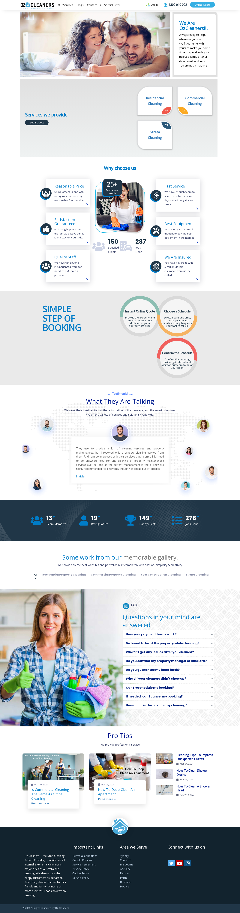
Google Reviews (82, 860)
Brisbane (125, 882)
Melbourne (126, 864)
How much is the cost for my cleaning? (156, 705)
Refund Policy (80, 878)
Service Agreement (84, 864)
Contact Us (94, 5)
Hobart (124, 886)
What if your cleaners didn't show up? (156, 678)
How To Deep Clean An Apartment (116, 791)
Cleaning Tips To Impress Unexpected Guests (194, 757)
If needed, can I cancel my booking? (154, 696)
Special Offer (112, 5)
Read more (40, 803)
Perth (123, 878)
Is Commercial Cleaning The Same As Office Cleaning (50, 794)
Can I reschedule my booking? (150, 687)
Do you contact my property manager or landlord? (166, 661)
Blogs (80, 5)
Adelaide (125, 869)
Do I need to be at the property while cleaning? (162, 643)
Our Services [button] (65, 5)
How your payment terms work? (151, 634)
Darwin (124, 873)
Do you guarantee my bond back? (153, 670)
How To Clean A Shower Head (193, 788)
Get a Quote (36, 122)
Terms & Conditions (84, 856)
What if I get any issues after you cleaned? (160, 652)
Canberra (125, 860)
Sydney (124, 856)
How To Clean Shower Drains (192, 773)
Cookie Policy (80, 873)
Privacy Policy (80, 869)
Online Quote (203, 4)
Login (152, 4)
